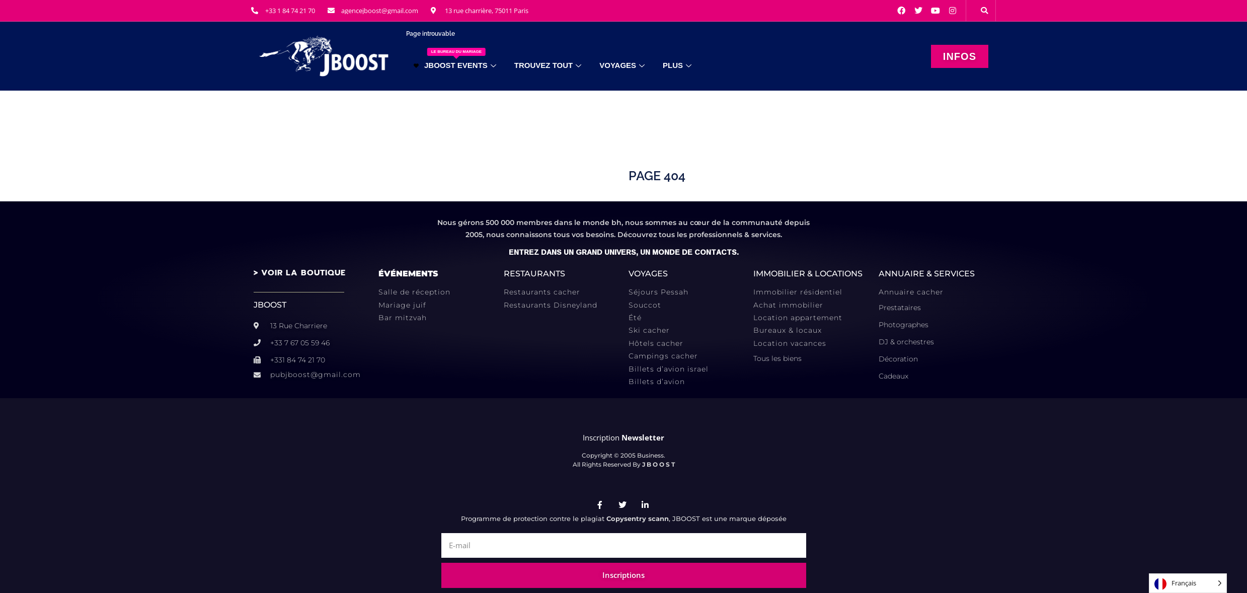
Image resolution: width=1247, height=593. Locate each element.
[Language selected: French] (1188, 583)
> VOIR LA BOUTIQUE (300, 273)
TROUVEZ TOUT (547, 65)
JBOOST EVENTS (455, 58)
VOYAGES (622, 65)
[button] (984, 11)
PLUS (677, 65)
